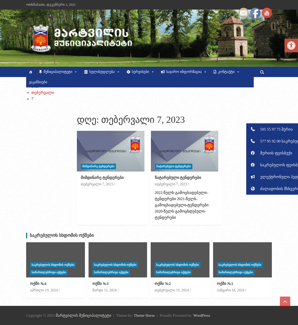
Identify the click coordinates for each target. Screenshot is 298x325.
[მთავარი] (31, 72)
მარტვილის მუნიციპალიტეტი (83, 315)
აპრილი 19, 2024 (44, 290)
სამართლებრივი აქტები (49, 272)
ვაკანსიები (38, 82)
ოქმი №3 (100, 284)
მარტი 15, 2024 (104, 290)
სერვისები (143, 72)
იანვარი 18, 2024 (230, 290)
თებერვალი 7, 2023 (97, 184)
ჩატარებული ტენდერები (173, 166)
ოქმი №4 (38, 284)
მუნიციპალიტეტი (60, 72)
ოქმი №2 (163, 284)
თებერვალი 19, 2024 (172, 290)
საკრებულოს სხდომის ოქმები (62, 235)
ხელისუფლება (104, 72)
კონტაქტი (229, 72)
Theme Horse (144, 315)
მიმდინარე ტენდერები (98, 166)
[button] (272, 129)
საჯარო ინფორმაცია (186, 72)
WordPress (201, 315)
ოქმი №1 (225, 284)
